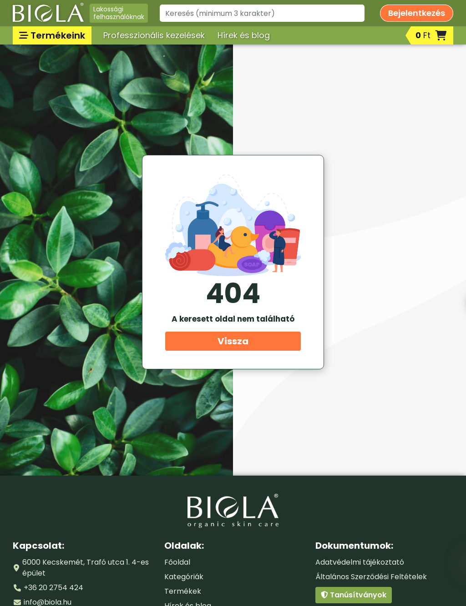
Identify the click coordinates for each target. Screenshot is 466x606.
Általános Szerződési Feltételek (371, 576)
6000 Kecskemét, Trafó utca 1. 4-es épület (85, 567)
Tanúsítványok (353, 595)
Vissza (233, 341)
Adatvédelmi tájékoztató (359, 562)
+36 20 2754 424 (53, 587)
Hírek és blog (244, 35)
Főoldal (177, 562)
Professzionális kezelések (154, 35)
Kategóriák (183, 576)
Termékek (182, 591)
